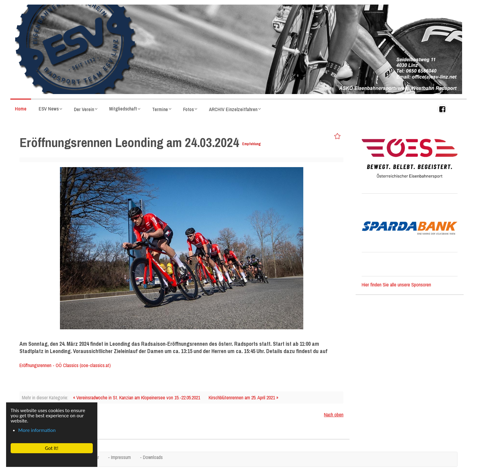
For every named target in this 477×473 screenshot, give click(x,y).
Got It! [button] (51, 448)
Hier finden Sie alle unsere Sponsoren (396, 284)
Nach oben (333, 414)
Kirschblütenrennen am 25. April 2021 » (243, 397)
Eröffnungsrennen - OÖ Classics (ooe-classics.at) (65, 365)
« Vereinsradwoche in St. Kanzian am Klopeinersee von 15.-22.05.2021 (136, 397)
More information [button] (37, 430)
